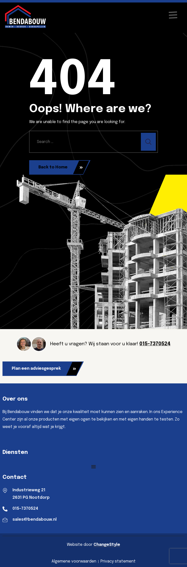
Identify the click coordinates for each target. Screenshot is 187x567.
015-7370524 (155, 344)
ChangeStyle (107, 545)
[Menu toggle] (93, 466)
